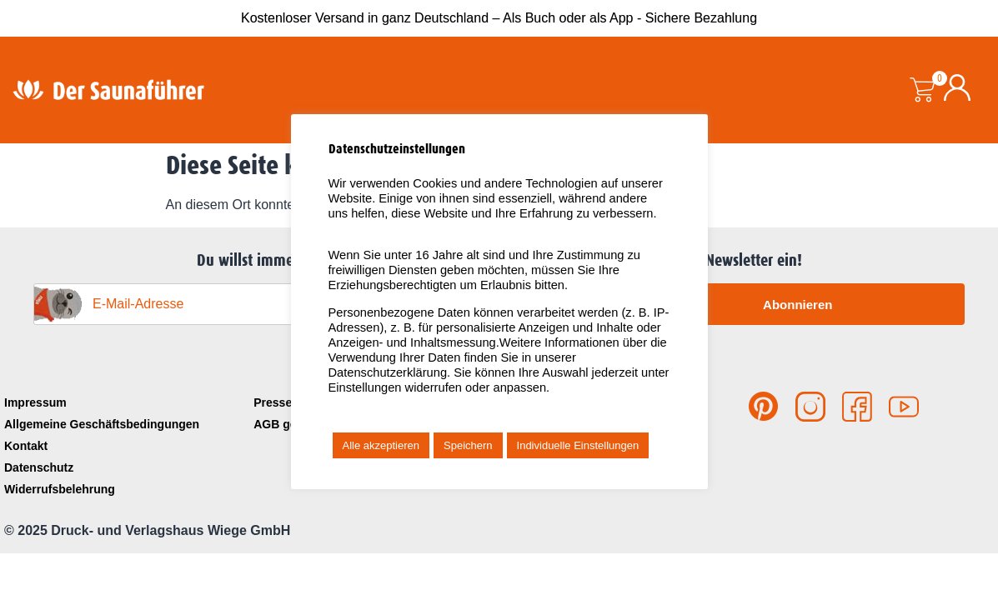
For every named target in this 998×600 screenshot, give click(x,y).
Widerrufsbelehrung (59, 489)
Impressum (35, 402)
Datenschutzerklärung (388, 372)
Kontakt (26, 445)
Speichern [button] (468, 445)
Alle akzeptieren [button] (381, 445)
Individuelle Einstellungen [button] (578, 445)
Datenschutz (38, 467)
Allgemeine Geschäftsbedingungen (101, 424)
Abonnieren (797, 305)
